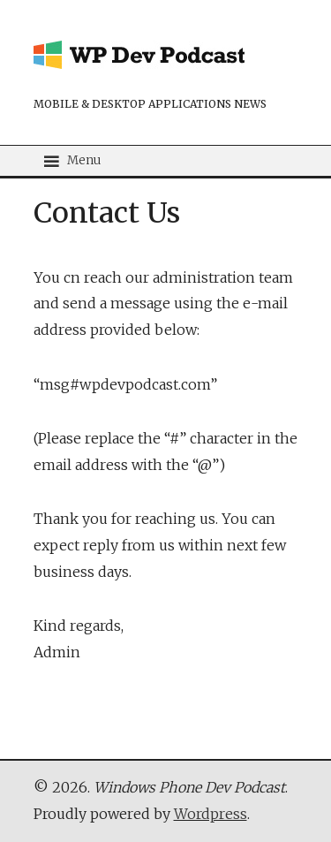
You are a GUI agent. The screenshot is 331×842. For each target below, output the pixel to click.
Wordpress (210, 814)
